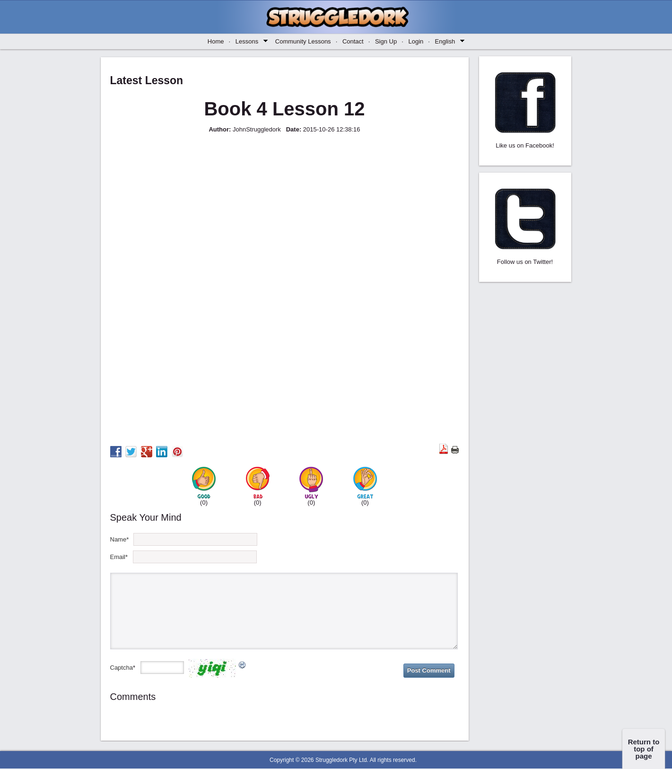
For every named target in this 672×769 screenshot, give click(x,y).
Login (418, 41)
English (448, 41)
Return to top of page (644, 749)
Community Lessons (306, 41)
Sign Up (389, 41)
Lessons (250, 41)
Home (219, 41)
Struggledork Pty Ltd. (341, 760)
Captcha (121, 667)
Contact (356, 41)
